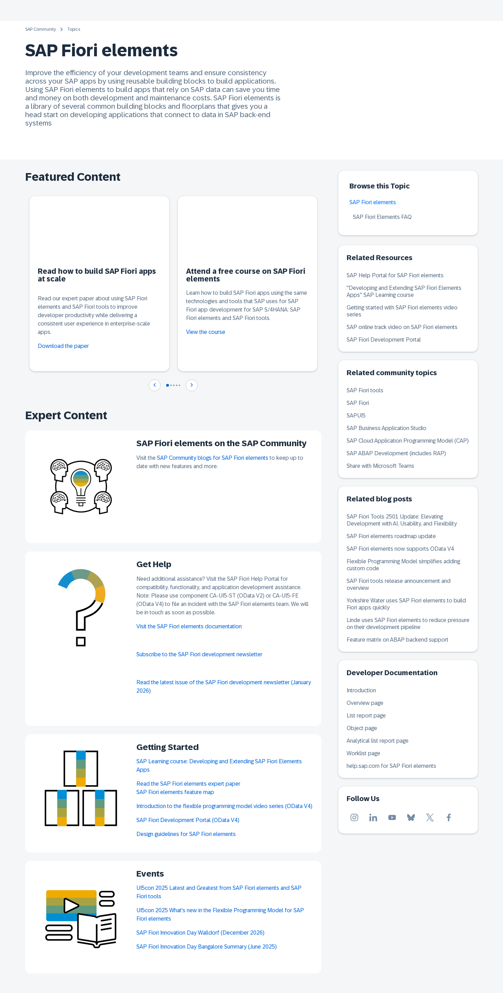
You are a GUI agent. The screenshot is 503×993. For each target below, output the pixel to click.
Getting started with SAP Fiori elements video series (402, 311)
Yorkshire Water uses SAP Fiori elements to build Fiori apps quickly (406, 604)
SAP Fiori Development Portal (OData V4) (187, 820)
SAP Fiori (358, 403)
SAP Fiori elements (372, 202)
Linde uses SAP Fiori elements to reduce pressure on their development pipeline (408, 623)
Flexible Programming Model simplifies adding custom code (403, 564)
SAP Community (40, 29)
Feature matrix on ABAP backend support (397, 640)
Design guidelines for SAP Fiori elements (186, 834)
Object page (362, 728)
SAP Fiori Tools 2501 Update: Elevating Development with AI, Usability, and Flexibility (402, 520)
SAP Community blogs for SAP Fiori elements (212, 458)
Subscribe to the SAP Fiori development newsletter (199, 654)
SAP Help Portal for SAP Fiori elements (395, 275)
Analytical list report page (378, 741)
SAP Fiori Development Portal (384, 340)
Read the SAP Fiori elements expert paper (188, 784)
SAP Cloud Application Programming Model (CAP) (408, 441)
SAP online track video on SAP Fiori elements (402, 327)
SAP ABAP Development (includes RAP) (396, 453)
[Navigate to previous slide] (155, 385)
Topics (73, 29)
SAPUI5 (356, 416)
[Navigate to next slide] (192, 385)
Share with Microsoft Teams (380, 466)
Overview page (365, 703)
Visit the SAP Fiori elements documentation (189, 626)
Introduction (361, 690)
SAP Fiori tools (365, 390)
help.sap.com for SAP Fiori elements (391, 766)
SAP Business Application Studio (386, 428)
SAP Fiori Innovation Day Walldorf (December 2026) (200, 933)
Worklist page (363, 753)
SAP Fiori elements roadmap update (391, 536)
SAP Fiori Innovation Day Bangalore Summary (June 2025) (206, 947)
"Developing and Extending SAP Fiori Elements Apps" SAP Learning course (404, 291)
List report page (366, 716)
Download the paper (63, 346)
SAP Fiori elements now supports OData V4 (400, 549)
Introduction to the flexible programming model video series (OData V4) (224, 806)
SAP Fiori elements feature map (175, 792)
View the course (205, 332)
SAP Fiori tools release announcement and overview (399, 584)
